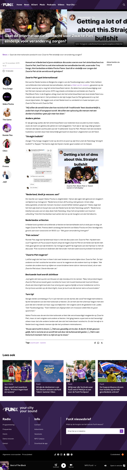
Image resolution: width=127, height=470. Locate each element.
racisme (43, 343)
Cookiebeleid (115, 454)
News (26, 5)
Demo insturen (8, 439)
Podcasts (51, 5)
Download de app (40, 443)
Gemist (5, 443)
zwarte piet (34, 343)
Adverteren (38, 429)
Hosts (5, 434)
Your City (71, 5)
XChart (34, 5)
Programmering (8, 425)
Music (42, 5)
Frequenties (7, 429)
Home (19, 5)
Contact (37, 425)
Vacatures (38, 434)
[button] (56, 465)
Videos (61, 5)
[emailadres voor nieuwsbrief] (95, 431)
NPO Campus (39, 439)
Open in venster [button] (117, 466)
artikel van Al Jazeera (80, 85)
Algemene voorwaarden (12, 454)
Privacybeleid (27, 454)
